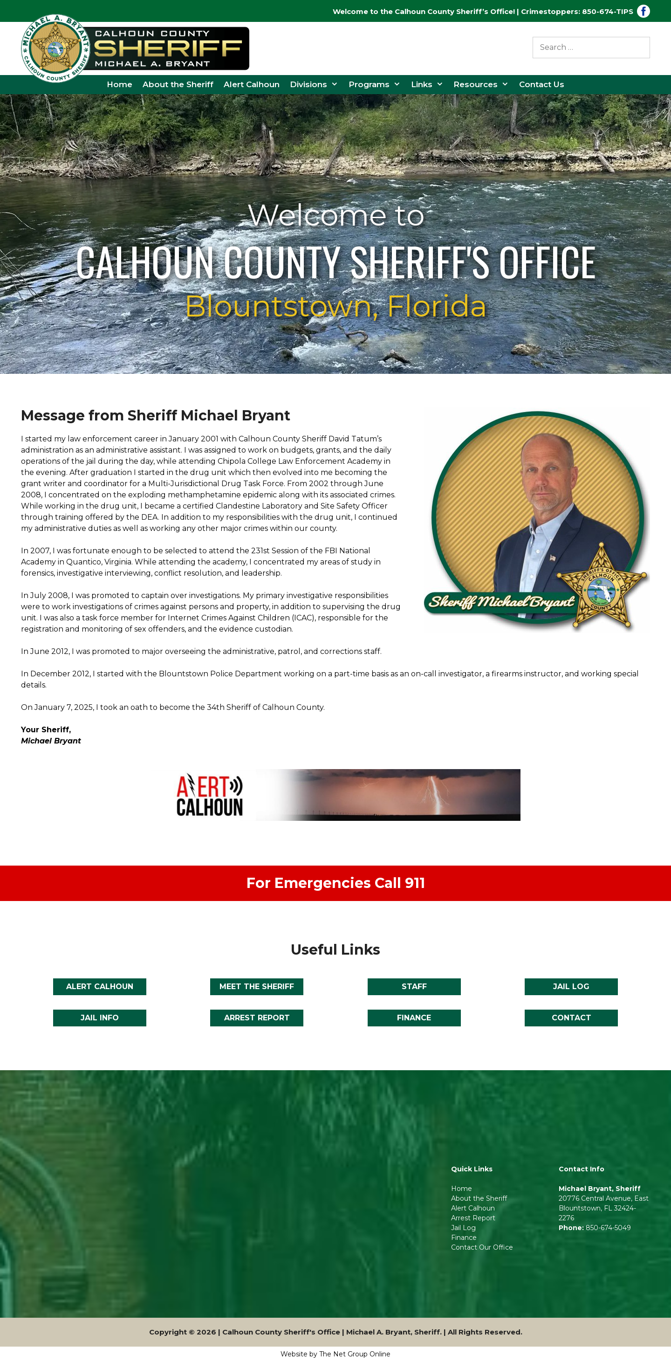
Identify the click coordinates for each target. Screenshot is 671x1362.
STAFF (414, 986)
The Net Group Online (354, 1354)
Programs (377, 84)
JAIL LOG (571, 986)
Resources (483, 84)
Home (119, 84)
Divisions (316, 84)
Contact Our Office (482, 1247)
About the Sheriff (178, 84)
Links (430, 84)
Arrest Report (473, 1218)
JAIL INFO (100, 1017)
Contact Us (541, 84)
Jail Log (464, 1228)
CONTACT (571, 1017)
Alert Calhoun (252, 84)
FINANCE (414, 1017)
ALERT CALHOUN (99, 986)
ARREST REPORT (257, 1017)
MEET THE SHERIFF (256, 986)
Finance (464, 1237)
